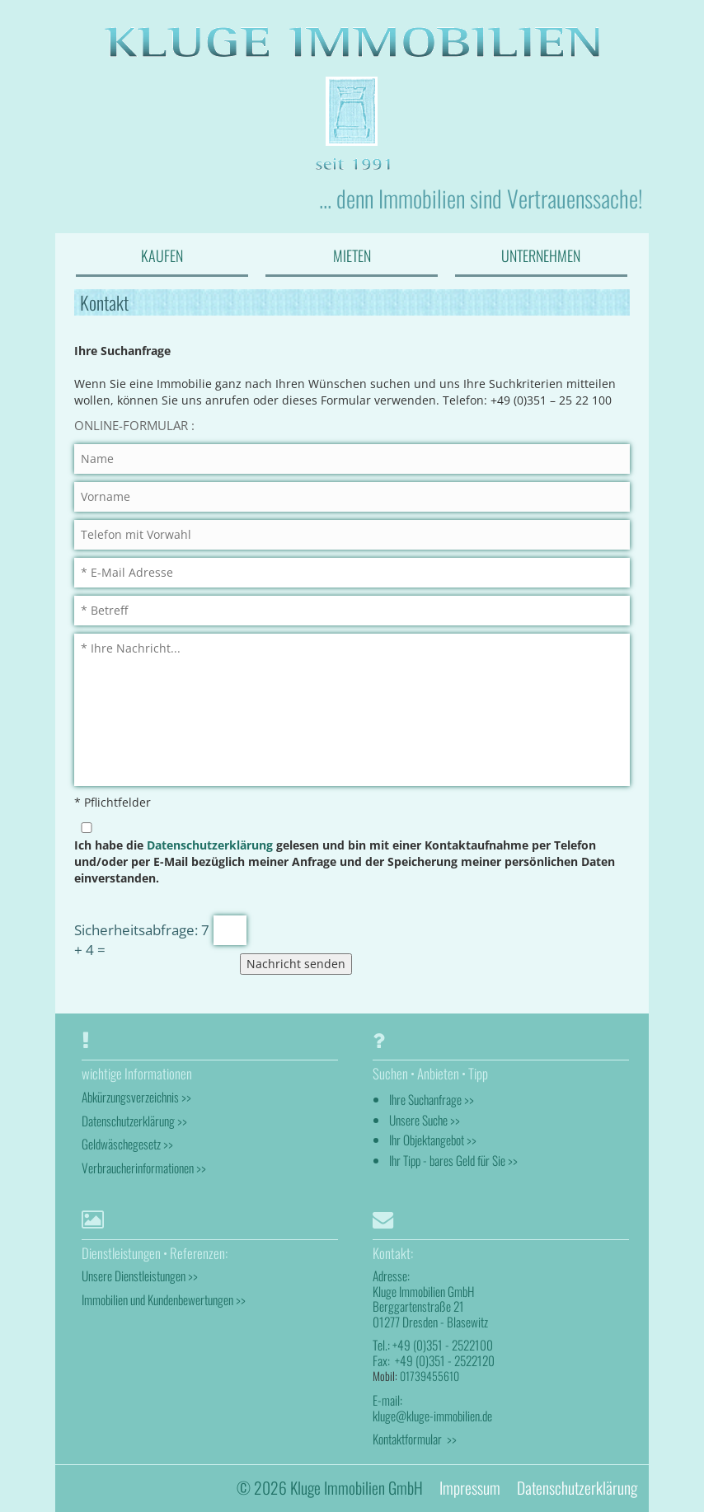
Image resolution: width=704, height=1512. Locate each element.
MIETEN (352, 255)
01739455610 (429, 1375)
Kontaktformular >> (415, 1439)
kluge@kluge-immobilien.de (432, 1416)
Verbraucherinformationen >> (144, 1168)
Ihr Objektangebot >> (432, 1139)
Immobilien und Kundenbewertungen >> (164, 1299)
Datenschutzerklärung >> (134, 1121)
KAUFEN (162, 255)
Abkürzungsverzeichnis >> (136, 1097)
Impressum (469, 1488)
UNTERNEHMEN (540, 255)
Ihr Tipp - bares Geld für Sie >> (453, 1160)
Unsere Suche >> (424, 1120)
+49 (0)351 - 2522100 (442, 1345)
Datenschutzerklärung (210, 845)
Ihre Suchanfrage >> (431, 1099)
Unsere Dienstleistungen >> (140, 1275)
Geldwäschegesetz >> (127, 1144)
